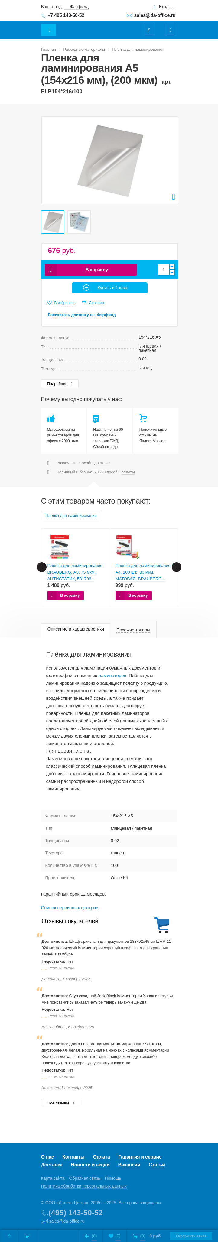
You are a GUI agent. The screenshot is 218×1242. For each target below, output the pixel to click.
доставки (102, 463)
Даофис (93, 26)
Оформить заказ (191, 1236)
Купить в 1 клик (113, 287)
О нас (47, 1156)
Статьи (157, 1164)
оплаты (128, 472)
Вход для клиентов (167, 7)
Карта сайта (53, 1178)
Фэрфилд (79, 6)
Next (170, 160)
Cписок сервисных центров (69, 907)
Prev (49, 160)
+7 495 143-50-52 (65, 15)
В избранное (65, 303)
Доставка (52, 1164)
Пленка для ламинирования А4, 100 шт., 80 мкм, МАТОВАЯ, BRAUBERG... (143, 572)
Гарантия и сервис (140, 1156)
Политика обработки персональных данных (84, 1186)
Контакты (73, 1156)
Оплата (101, 1156)
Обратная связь (84, 1178)
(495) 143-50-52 (76, 1212)
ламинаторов (112, 675)
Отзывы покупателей (70, 921)
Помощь (113, 1178)
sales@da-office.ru (155, 15)
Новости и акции (90, 1164)
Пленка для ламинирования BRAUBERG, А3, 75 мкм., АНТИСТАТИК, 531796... (74, 572)
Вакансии (129, 1164)
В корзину (97, 269)
